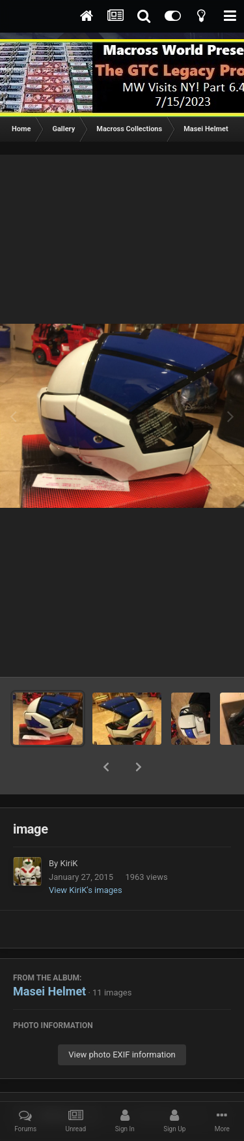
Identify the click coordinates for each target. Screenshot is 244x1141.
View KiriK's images (85, 856)
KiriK (68, 829)
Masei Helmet (49, 957)
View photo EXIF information (122, 1020)
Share (57, 1082)
